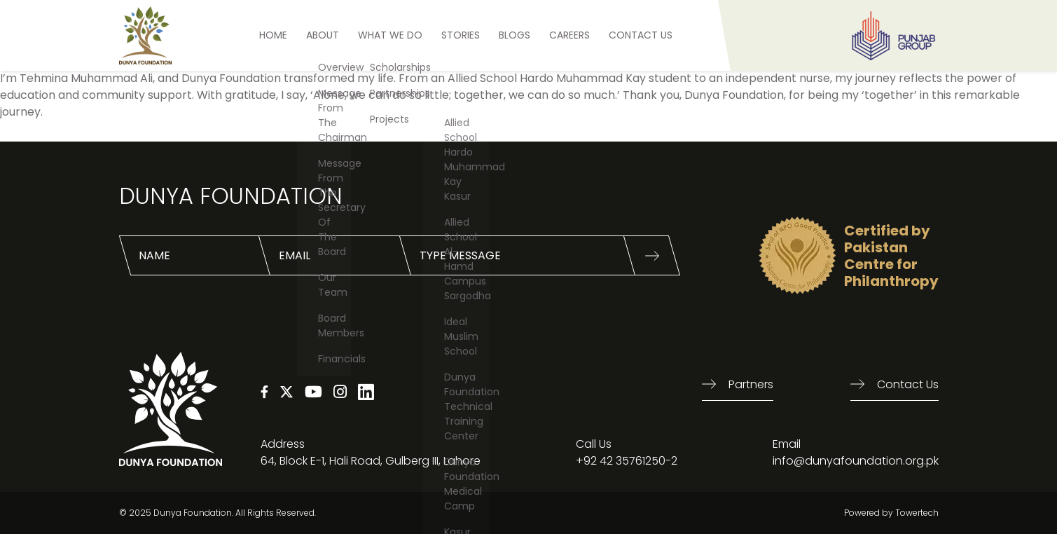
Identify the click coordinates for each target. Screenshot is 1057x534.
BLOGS (514, 35)
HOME (273, 35)
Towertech (917, 513)
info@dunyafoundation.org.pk (856, 461)
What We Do (390, 35)
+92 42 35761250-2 (626, 461)
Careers (569, 35)
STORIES (460, 35)
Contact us (908, 384)
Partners (750, 384)
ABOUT (322, 35)
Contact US (640, 35)
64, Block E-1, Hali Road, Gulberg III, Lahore (371, 461)
